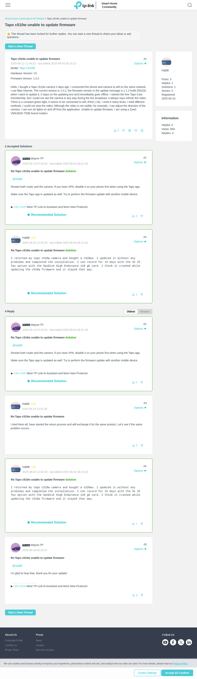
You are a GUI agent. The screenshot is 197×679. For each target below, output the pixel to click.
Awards (40, 645)
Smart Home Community (17, 18)
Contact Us (11, 645)
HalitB (26, 237)
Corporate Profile (14, 640)
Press (39, 634)
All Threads (38, 18)
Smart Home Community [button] (109, 5)
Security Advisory (45, 649)
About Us (11, 634)
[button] (142, 130)
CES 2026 (20, 206)
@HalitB (17, 179)
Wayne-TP (37, 158)
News (39, 640)
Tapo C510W (27, 68)
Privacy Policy (12, 649)
